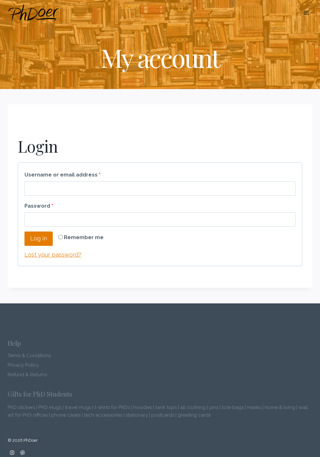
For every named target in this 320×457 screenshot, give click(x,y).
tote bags (233, 407)
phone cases (65, 415)
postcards (162, 415)
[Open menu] (306, 12)
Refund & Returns (27, 374)
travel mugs (78, 407)
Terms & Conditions (29, 355)
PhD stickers (21, 407)
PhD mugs (49, 407)
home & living (280, 407)
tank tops (166, 407)
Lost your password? (52, 254)
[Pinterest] (22, 452)
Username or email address (62, 175)
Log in (38, 238)
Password (38, 206)
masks (254, 407)
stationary (137, 415)
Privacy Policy (23, 365)
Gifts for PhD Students (40, 394)
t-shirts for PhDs (112, 407)
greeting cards (194, 415)
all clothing (193, 407)
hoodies (142, 407)
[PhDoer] (34, 13)
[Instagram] (12, 452)
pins (213, 407)
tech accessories (103, 415)
